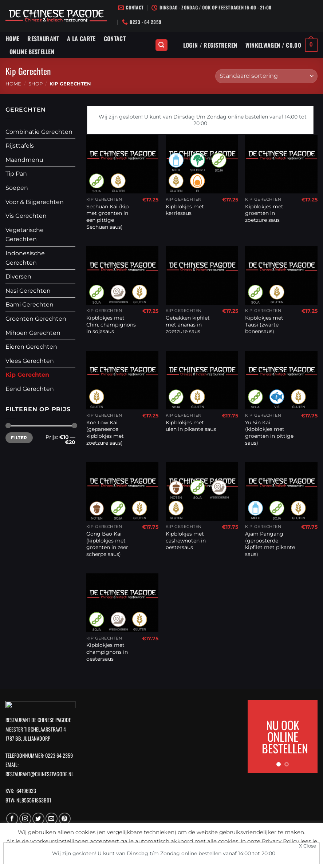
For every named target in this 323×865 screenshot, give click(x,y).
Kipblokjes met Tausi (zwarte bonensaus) (264, 325)
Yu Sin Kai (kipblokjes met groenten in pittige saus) (269, 432)
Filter (19, 437)
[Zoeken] (161, 45)
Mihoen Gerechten (32, 332)
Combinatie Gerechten (38, 131)
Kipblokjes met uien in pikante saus (191, 426)
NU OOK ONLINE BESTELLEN (285, 736)
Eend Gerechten (29, 388)
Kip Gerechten (27, 374)
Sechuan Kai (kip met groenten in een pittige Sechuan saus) (107, 216)
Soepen (16, 187)
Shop (35, 84)
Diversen (18, 276)
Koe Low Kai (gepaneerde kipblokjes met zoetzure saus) (105, 432)
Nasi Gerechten (28, 290)
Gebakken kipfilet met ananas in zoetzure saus (188, 325)
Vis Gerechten (26, 215)
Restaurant (43, 38)
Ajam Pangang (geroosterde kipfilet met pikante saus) (270, 543)
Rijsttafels (19, 145)
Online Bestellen (31, 51)
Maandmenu (24, 159)
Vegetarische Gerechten (24, 235)
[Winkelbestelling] (266, 76)
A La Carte (81, 38)
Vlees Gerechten (29, 360)
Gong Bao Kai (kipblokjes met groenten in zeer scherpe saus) (107, 543)
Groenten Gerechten (35, 318)
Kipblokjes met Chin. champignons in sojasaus (111, 325)
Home (12, 38)
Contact (115, 38)
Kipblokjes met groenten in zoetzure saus (264, 213)
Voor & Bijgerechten (34, 202)
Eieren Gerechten (31, 346)
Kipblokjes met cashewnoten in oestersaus (186, 540)
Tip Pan (16, 173)
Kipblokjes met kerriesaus (185, 210)
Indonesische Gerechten (25, 258)
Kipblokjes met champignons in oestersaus (107, 652)
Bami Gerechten (29, 304)
